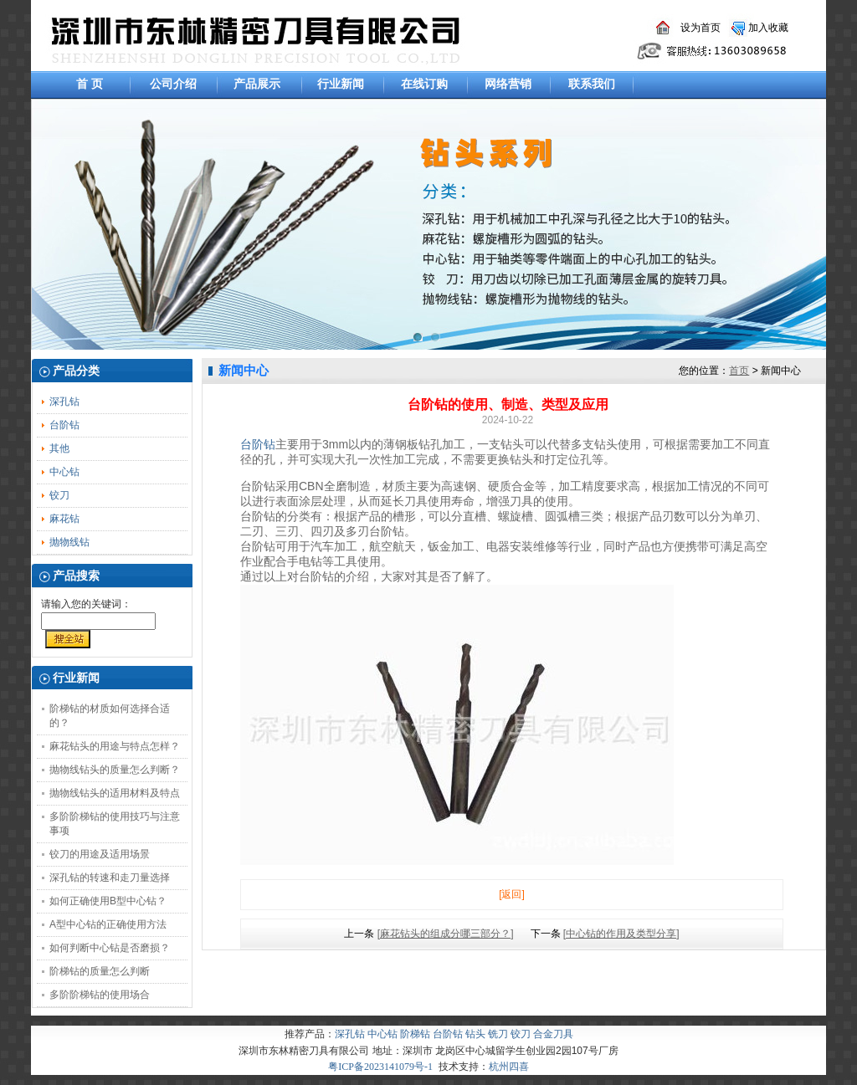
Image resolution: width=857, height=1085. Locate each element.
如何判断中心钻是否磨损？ (109, 948)
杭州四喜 (509, 1066)
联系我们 (591, 83)
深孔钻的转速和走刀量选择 (109, 877)
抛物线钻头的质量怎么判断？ (114, 769)
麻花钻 (64, 519)
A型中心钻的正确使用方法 (108, 924)
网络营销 (508, 83)
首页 (739, 370)
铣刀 (498, 1034)
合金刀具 (553, 1034)
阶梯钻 (415, 1034)
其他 (59, 448)
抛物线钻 (69, 542)
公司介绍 (173, 83)
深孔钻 (64, 401)
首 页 (89, 83)
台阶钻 (64, 425)
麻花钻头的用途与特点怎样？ (114, 746)
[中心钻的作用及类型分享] (621, 933)
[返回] (512, 894)
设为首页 (700, 27)
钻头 (475, 1034)
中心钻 (64, 472)
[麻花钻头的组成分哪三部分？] (445, 933)
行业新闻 (340, 83)
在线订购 (424, 83)
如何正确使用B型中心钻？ (108, 901)
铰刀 (59, 495)
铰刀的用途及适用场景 (99, 854)
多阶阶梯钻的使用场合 (99, 995)
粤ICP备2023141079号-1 (380, 1066)
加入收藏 (768, 27)
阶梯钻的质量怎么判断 (99, 971)
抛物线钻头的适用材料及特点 (114, 793)
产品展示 (256, 83)
